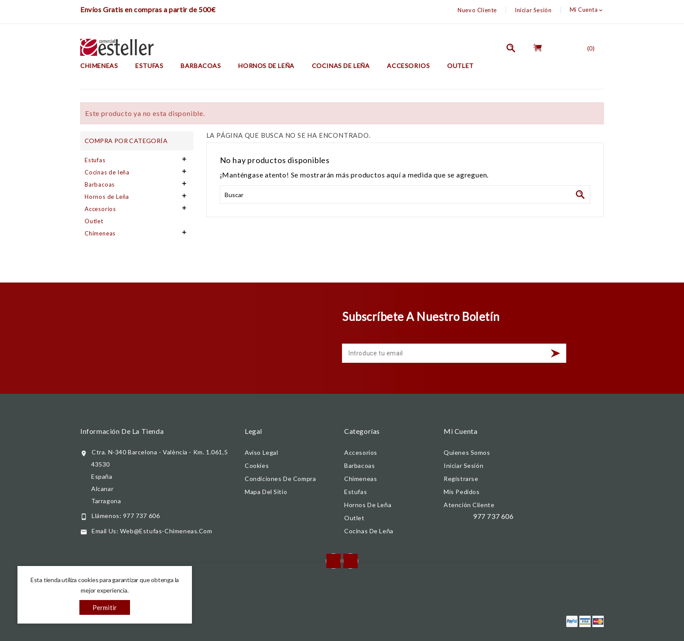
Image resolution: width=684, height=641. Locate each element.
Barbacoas (201, 65)
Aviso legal (261, 452)
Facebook (333, 561)
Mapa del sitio (266, 491)
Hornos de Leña (266, 65)
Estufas (149, 65)
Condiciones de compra (280, 478)
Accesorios (408, 65)
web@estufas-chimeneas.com (166, 531)
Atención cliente (469, 504)
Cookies (257, 465)
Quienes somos (467, 452)
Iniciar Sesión (533, 10)
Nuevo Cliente (477, 10)
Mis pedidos (462, 491)
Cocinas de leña (341, 65)
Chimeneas (99, 65)
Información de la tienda (122, 431)
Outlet (460, 65)
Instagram (350, 561)
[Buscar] (405, 194)
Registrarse (461, 478)
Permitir (104, 607)
